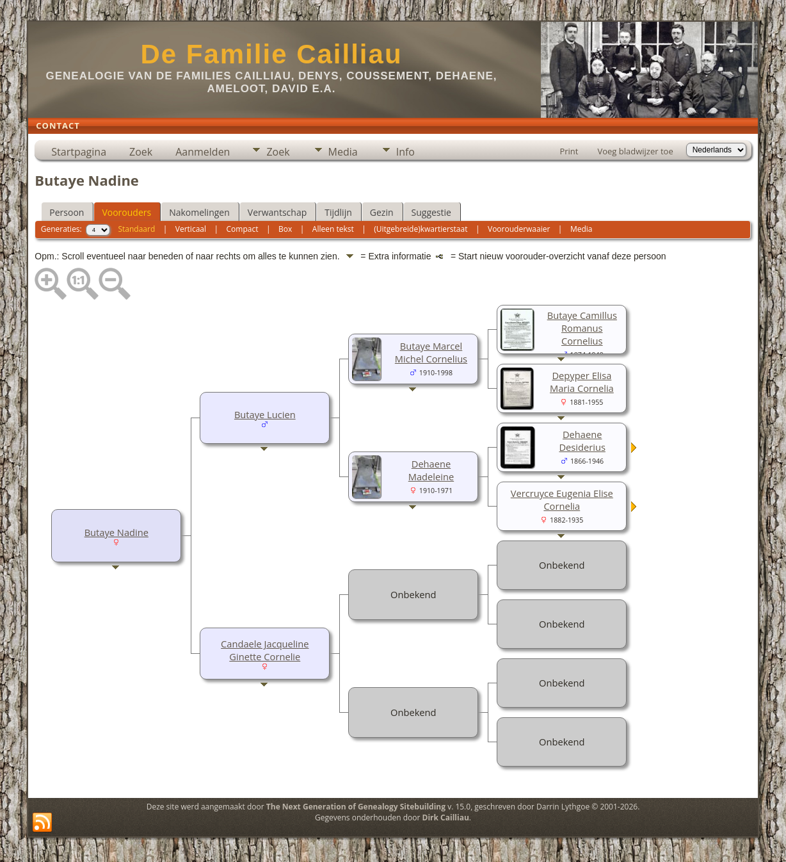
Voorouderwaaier (519, 229)
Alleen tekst (333, 229)
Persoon (66, 212)
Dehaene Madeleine (431, 470)
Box (285, 229)
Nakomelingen (199, 212)
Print (568, 151)
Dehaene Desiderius (582, 440)
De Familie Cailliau (271, 54)
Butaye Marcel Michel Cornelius (431, 352)
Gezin (382, 212)
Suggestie (431, 212)
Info (405, 152)
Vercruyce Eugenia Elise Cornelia (562, 499)
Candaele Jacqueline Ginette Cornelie (265, 650)
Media (343, 152)
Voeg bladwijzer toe (635, 151)
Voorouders (126, 212)
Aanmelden (202, 152)
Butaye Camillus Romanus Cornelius (582, 328)
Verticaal (190, 229)
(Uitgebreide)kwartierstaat (420, 229)
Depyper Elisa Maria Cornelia (582, 381)
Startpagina (78, 152)
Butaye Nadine (116, 532)
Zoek (140, 152)
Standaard (136, 229)
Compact (243, 229)
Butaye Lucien (265, 414)
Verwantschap (277, 212)
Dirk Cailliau (445, 817)
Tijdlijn (338, 212)
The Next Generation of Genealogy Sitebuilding (355, 806)
